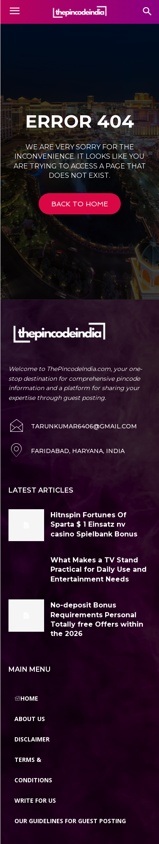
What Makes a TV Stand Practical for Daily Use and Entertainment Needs (98, 569)
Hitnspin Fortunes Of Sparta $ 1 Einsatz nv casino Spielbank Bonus (93, 524)
